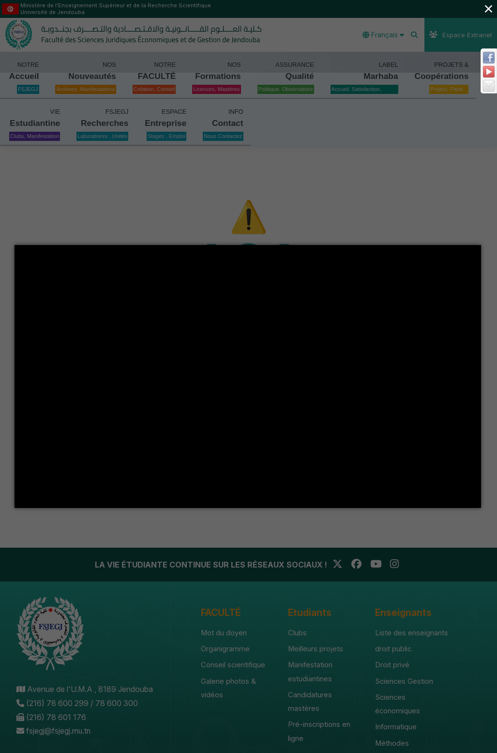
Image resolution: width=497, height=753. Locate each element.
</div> (248, 376)
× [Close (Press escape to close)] (488, 8)
